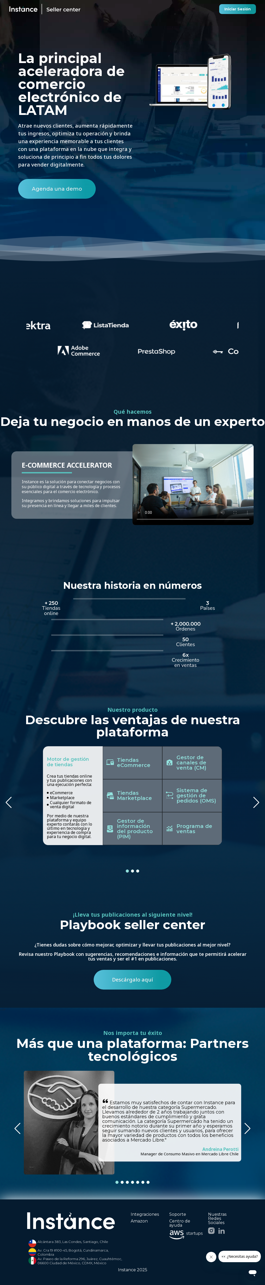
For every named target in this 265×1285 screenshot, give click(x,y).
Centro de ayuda (179, 1223)
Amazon (139, 1221)
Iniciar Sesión (237, 9)
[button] (256, 802)
